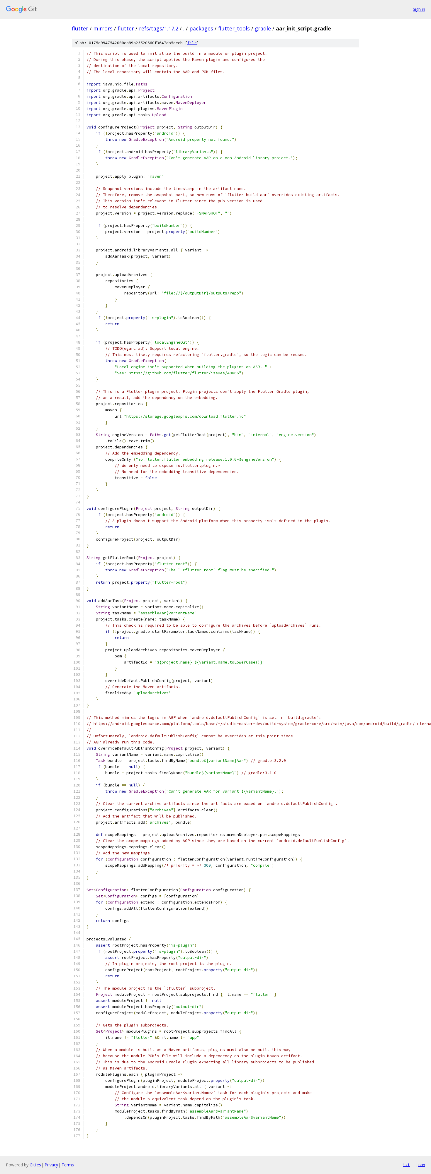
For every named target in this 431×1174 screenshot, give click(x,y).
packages (201, 28)
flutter (80, 28)
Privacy (51, 1165)
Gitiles (35, 1165)
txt (406, 1164)
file (192, 42)
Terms (68, 1165)
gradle (263, 28)
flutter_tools (234, 28)
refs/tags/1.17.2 (158, 28)
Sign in (419, 9)
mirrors (103, 28)
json (420, 1164)
